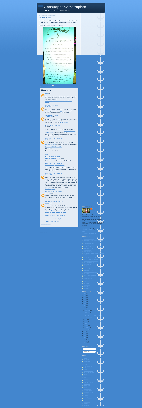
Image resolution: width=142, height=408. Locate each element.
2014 (85, 331)
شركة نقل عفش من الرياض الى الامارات (55, 212)
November (87, 312)
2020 (85, 301)
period (85, 387)
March (86, 325)
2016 (85, 307)
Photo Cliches (87, 264)
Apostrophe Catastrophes (65, 7)
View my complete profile (90, 233)
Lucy (46, 93)
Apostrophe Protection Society (91, 257)
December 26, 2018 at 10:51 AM (54, 201)
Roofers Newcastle (50, 144)
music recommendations (90, 382)
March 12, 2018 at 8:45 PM (52, 156)
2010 (85, 339)
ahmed (47, 203)
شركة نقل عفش (49, 210)
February (87, 327)
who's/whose (87, 401)
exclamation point (88, 371)
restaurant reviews (88, 392)
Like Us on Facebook (89, 238)
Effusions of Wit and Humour (91, 261)
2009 (85, 341)
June (86, 321)
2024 (85, 295)
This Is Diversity (88, 278)
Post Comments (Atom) (53, 232)
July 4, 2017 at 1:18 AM (51, 115)
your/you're (86, 405)
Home (59, 228)
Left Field (86, 286)
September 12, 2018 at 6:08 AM (53, 173)
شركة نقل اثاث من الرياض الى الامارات (55, 215)
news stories (87, 384)
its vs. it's (86, 379)
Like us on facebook (87, 229)
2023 (85, 297)
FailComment (87, 281)
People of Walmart (88, 268)
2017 (85, 305)
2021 (85, 299)
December (87, 310)
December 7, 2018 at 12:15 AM (53, 191)
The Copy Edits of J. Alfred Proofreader (93, 259)
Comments (86, 351)
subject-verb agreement (90, 398)
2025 (85, 293)
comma (85, 364)
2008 (85, 342)
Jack (46, 140)
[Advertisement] (93, 40)
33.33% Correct (45, 18)
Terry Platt (48, 193)
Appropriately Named (89, 270)
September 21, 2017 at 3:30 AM (53, 138)
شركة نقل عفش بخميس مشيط (53, 218)
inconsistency (87, 375)
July (86, 319)
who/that (86, 403)
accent (85, 358)
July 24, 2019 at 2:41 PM (52, 221)
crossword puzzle (88, 366)
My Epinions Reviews (89, 243)
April (86, 323)
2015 (85, 308)
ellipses (85, 369)
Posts (85, 348)
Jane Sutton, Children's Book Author (93, 246)
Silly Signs (86, 273)
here (46, 154)
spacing (86, 395)
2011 (85, 337)
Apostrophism (87, 250)
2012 (85, 335)
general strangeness (89, 372)
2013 (85, 333)
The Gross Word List (89, 262)
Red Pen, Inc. (87, 256)
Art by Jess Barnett (88, 280)
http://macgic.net (50, 189)
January (87, 329)
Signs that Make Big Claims (90, 275)
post (61, 111)
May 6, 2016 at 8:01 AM (51, 105)
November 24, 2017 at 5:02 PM (53, 147)
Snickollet (86, 288)
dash (85, 367)
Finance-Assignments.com (52, 158)
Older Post (75, 228)
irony (85, 377)
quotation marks (88, 390)
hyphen (85, 374)
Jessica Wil (48, 175)
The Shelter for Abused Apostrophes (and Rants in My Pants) (93, 266)
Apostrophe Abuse (88, 248)
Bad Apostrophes (88, 251)
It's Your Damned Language (90, 272)
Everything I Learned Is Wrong (91, 245)
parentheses (87, 385)
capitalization (87, 361)
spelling (86, 397)
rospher (47, 106)
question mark (87, 389)
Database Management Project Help (55, 165)
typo (85, 400)
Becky (93, 208)
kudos (85, 380)
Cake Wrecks (87, 283)
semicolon (86, 393)
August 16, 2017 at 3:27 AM (52, 125)
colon (85, 362)
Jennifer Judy (49, 116)
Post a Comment (46, 224)
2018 (85, 303)
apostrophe (44, 86)
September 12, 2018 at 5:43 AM (53, 163)
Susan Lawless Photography (91, 276)
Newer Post (43, 228)
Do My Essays (64, 122)
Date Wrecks (87, 285)
